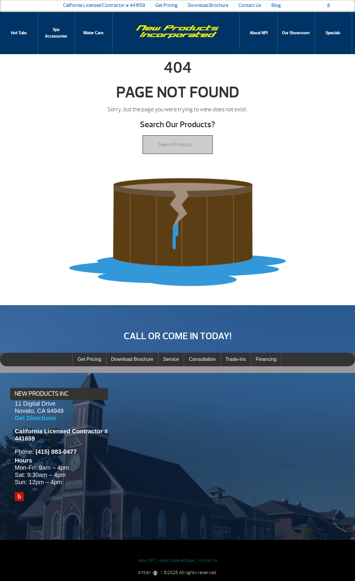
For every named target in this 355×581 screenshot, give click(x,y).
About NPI (258, 32)
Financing (266, 359)
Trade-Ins (235, 359)
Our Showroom (296, 32)
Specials (333, 32)
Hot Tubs (19, 32)
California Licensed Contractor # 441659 (104, 5)
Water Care (93, 32)
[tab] (59, 394)
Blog (276, 5)
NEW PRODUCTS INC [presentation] (41, 394)
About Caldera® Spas (177, 560)
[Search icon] (328, 6)
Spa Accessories (56, 33)
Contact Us (249, 5)
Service (171, 359)
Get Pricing (166, 5)
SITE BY (149, 572)
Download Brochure (208, 5)
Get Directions (35, 418)
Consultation (202, 359)
